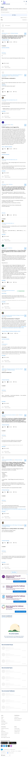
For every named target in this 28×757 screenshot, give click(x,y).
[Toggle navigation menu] (26, 4)
